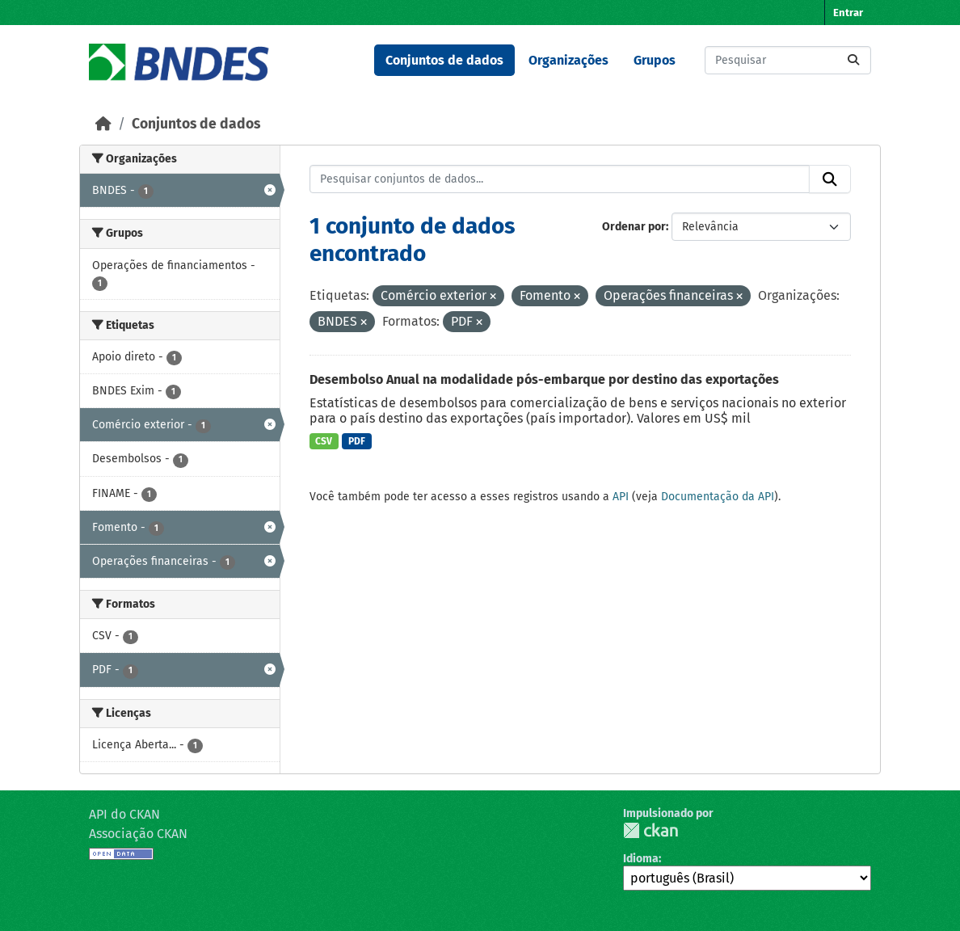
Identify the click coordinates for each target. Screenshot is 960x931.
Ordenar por (634, 227)
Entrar (848, 12)
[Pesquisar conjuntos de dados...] (788, 60)
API (621, 496)
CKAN (650, 830)
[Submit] (853, 60)
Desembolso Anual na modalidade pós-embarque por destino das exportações (544, 379)
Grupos (655, 60)
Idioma (641, 859)
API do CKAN (124, 814)
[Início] (103, 124)
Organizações (568, 60)
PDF (356, 441)
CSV (323, 441)
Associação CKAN (138, 833)
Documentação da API (717, 496)
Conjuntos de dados (444, 60)
